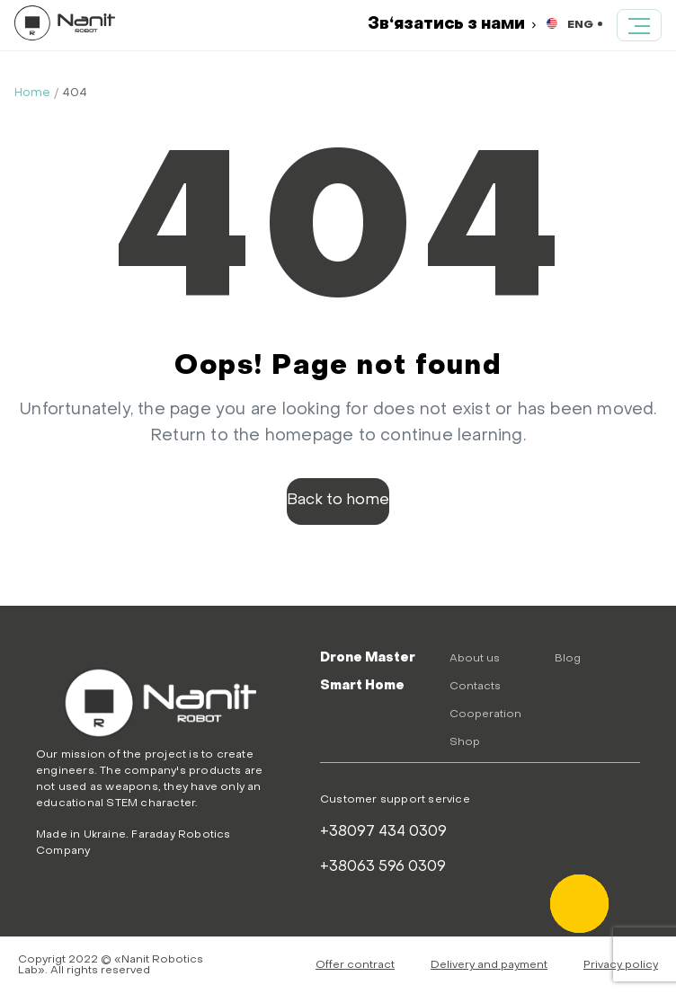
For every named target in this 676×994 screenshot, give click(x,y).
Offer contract (355, 965)
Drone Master (367, 658)
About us (474, 658)
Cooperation (485, 714)
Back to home (338, 500)
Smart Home (362, 686)
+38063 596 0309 (383, 867)
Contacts (475, 686)
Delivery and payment (489, 965)
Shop (464, 742)
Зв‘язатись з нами (452, 24)
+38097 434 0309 (383, 832)
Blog (568, 658)
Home (32, 93)
